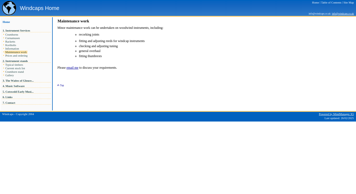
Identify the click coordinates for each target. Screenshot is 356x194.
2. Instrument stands (15, 61)
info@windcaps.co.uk (343, 13)
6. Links (7, 97)
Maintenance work (16, 52)
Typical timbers (14, 64)
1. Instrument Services (16, 30)
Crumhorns (12, 34)
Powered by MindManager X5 (336, 114)
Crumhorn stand (14, 71)
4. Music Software (13, 86)
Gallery (10, 75)
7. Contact (9, 102)
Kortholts (11, 45)
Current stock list (15, 68)
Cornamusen (12, 38)
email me (72, 68)
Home (6, 21)
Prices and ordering (16, 55)
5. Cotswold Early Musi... (18, 91)
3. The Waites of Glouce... (18, 80)
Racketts (10, 41)
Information (12, 48)
